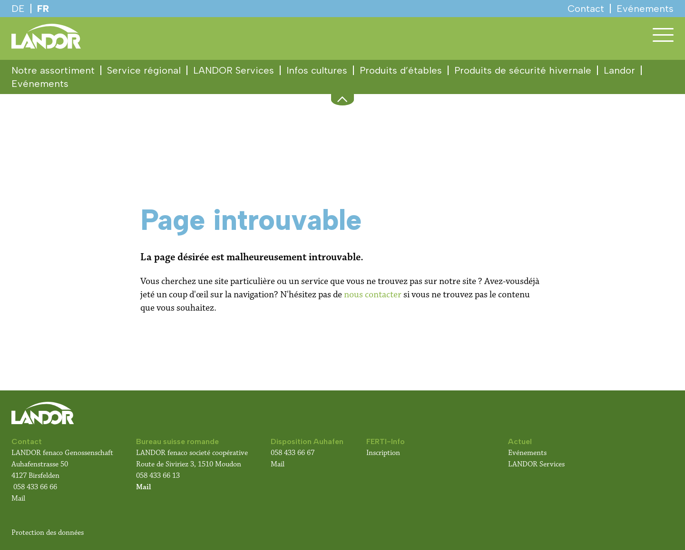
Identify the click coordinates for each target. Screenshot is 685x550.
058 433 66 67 (292, 452)
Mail (18, 498)
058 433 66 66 (35, 487)
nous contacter (372, 294)
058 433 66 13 (158, 475)
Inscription (383, 452)
